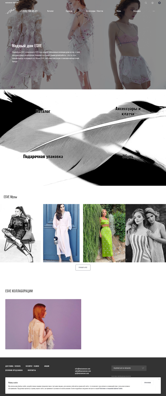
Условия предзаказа (14, 370)
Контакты (32, 370)
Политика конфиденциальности (121, 376)
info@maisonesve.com (82, 368)
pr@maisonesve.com (82, 373)
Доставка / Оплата (13, 366)
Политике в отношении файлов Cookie (111, 388)
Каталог (43, 111)
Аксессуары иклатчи (128, 111)
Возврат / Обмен (32, 366)
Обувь (127, 156)
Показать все (83, 267)
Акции (46, 366)
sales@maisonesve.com (83, 371)
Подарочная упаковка (43, 156)
